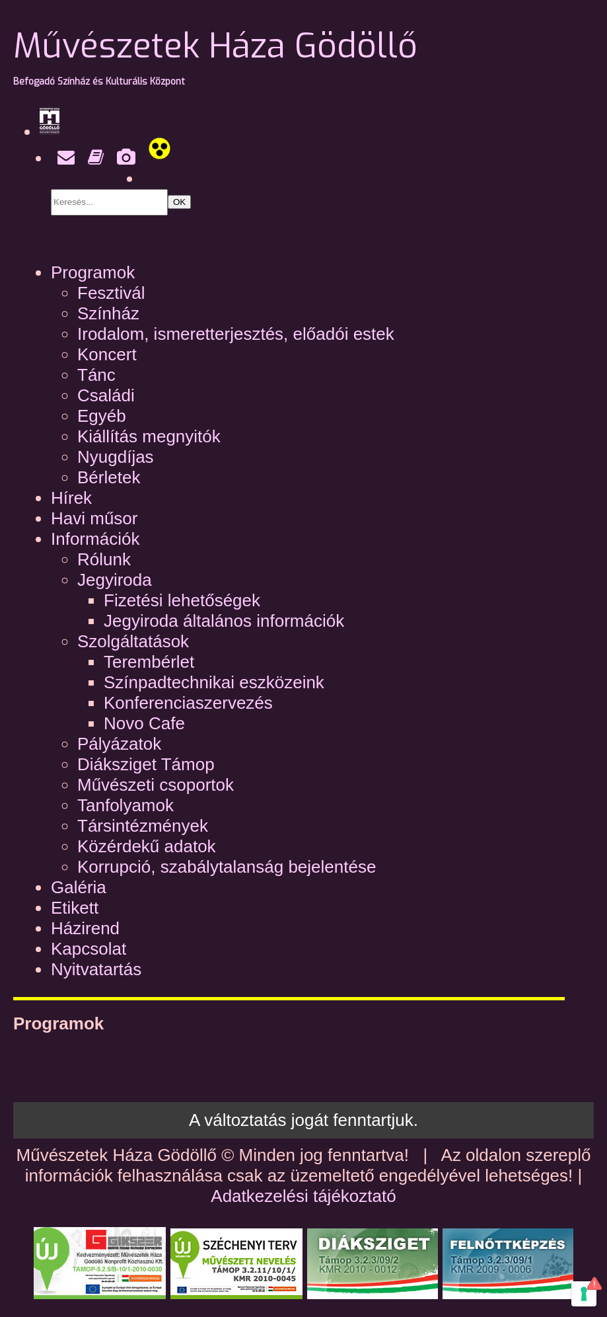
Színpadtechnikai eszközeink (214, 682)
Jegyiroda (114, 580)
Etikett (74, 908)
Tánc (96, 375)
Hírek (71, 498)
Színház (108, 313)
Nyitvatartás (96, 969)
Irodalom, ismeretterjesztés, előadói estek (235, 334)
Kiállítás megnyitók (149, 436)
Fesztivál (111, 293)
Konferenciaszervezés (188, 703)
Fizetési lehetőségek (182, 600)
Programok (93, 272)
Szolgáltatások (133, 641)
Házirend (85, 928)
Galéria (78, 887)
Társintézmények (142, 826)
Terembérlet (149, 662)
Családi (106, 395)
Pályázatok (119, 744)
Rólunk (104, 559)
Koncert (107, 354)
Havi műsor (94, 518)
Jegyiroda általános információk (224, 621)
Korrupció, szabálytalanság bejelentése (226, 867)
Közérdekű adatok (146, 846)
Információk (95, 539)
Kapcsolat (88, 949)
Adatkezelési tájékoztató (303, 1196)
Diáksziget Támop (146, 764)
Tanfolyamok (125, 805)
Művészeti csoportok (155, 785)
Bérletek (108, 477)
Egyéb (101, 416)
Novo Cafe (144, 723)
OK (179, 202)
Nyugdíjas (115, 457)
